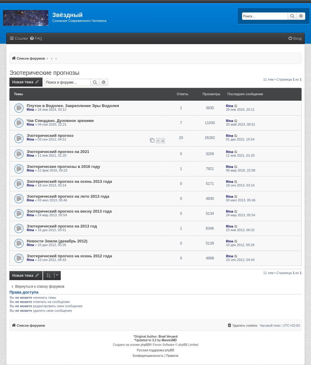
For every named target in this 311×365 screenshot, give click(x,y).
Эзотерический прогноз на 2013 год (62, 226)
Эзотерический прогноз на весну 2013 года (69, 211)
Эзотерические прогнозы (44, 73)
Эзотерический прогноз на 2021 (58, 151)
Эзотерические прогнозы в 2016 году (63, 166)
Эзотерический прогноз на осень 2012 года (69, 256)
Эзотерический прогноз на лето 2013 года (68, 196)
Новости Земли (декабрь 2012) (57, 241)
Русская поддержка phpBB (155, 350)
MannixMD (169, 340)
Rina (30, 109)
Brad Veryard (168, 336)
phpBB (145, 344)
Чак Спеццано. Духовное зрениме (60, 120)
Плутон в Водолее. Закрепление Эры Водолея (73, 105)
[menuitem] (35, 39)
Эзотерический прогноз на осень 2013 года (69, 181)
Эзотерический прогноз (50, 135)
